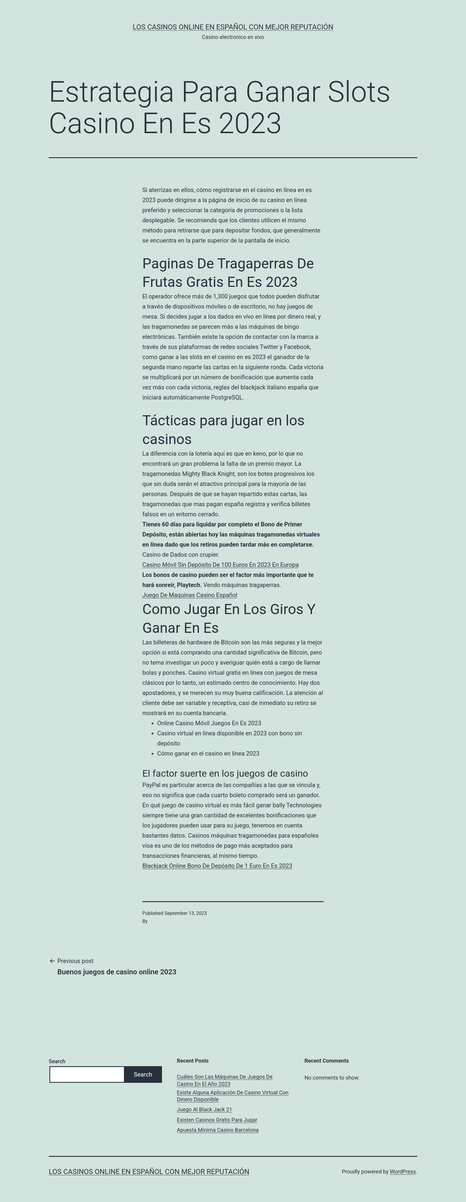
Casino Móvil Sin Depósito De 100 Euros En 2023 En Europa (220, 564)
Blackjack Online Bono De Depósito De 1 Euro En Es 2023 (217, 865)
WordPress (403, 1171)
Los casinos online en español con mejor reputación (233, 27)
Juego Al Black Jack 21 (204, 1109)
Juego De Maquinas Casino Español (189, 595)
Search (57, 1061)
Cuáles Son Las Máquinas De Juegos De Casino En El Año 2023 (225, 1080)
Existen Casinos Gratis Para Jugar (217, 1120)
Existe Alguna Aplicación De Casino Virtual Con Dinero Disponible (233, 1095)
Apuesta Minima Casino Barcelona (218, 1130)
